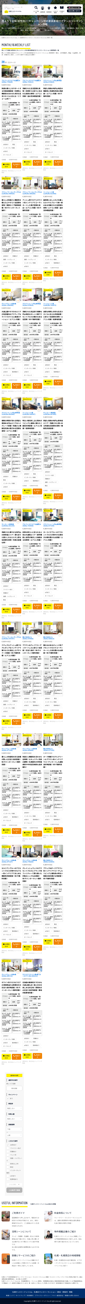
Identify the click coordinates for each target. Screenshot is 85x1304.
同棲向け (13, 1151)
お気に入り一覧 (75, 8)
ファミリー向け (15, 1148)
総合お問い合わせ (74, 11)
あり (11, 1098)
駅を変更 (14, 1088)
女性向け (13, 1145)
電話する (17, 165)
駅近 (11, 1167)
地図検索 (48, 12)
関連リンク (10, 1295)
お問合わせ (7, 165)
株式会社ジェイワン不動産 (11, 171)
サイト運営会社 (57, 1295)
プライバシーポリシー (42, 1295)
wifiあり (13, 1176)
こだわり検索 (55, 11)
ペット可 (13, 1155)
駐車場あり (14, 1179)
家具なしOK (14, 1164)
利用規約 (30, 1295)
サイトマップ (20, 1295)
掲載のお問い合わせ (72, 1295)
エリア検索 (36, 11)
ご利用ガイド (61, 11)
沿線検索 (42, 12)
